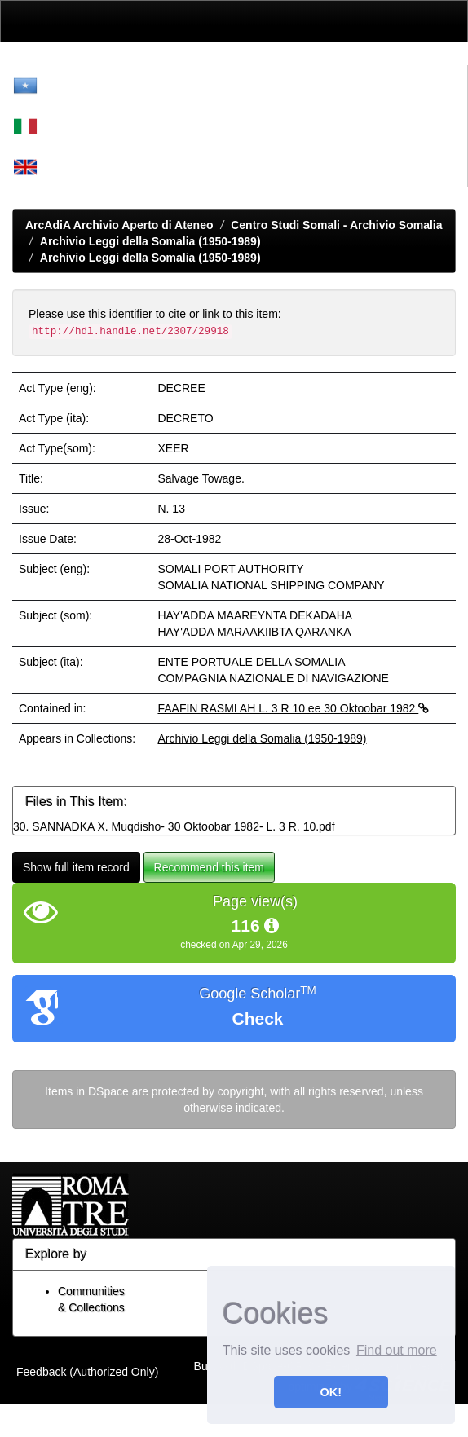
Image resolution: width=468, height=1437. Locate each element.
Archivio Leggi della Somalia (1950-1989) (150, 241)
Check (257, 1018)
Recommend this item (209, 867)
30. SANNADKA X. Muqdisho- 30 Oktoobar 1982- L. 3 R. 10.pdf (174, 826)
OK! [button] (331, 1392)
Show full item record (76, 867)
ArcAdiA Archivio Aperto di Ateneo (119, 224)
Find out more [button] (396, 1350)
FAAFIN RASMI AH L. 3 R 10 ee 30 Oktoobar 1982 (293, 708)
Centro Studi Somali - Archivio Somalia (336, 224)
